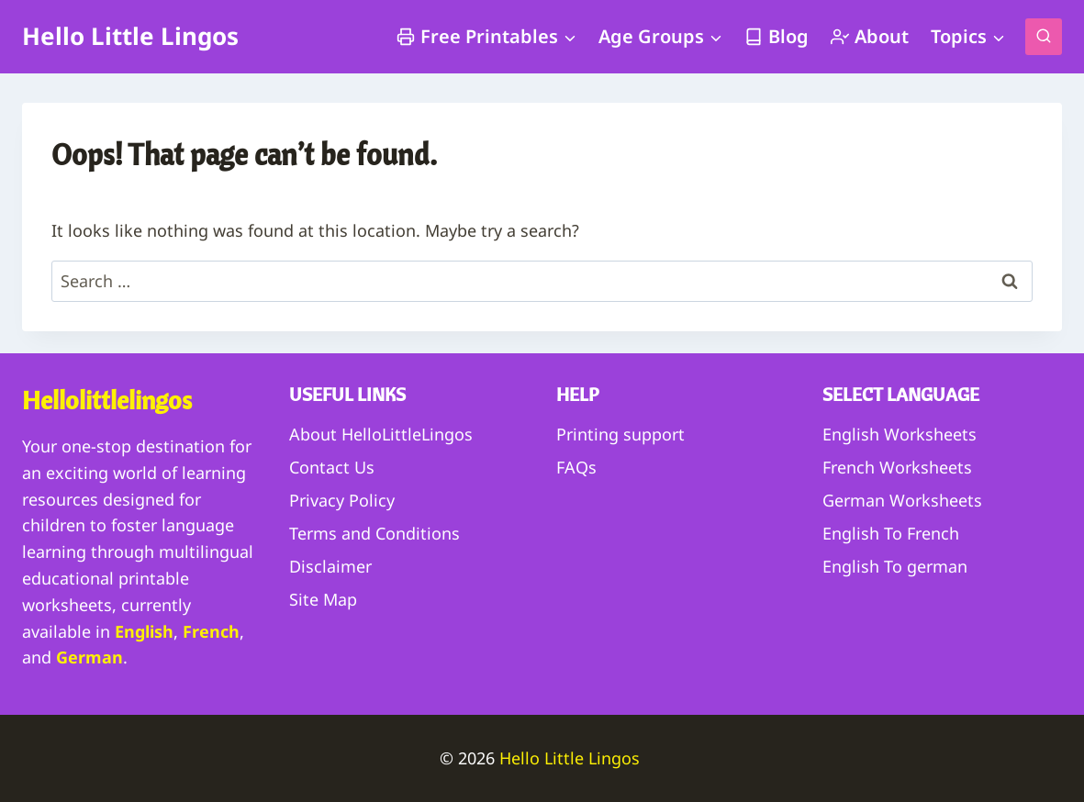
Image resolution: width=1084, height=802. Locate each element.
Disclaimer (330, 566)
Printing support (620, 434)
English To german (894, 566)
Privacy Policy (342, 500)
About (870, 36)
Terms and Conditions (374, 533)
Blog (776, 36)
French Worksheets (897, 467)
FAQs (576, 467)
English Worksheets (899, 434)
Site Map (323, 599)
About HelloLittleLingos (381, 434)
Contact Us (331, 467)
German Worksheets (902, 500)
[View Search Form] (1043, 36)
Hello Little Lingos (571, 758)
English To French (890, 533)
